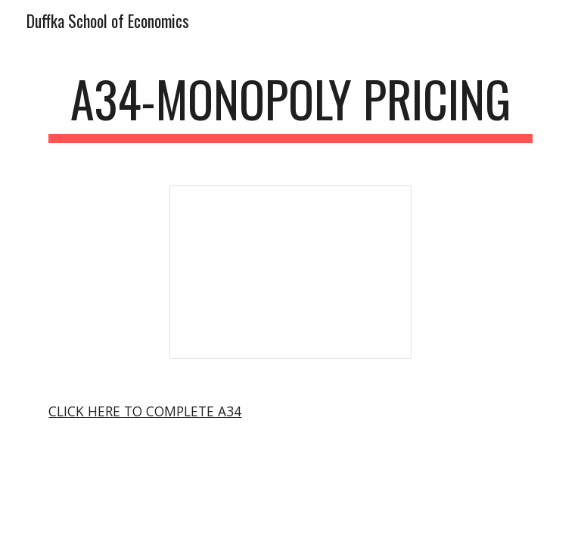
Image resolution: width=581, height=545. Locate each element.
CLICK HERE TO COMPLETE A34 (144, 411)
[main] (290, 106)
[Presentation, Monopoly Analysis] (290, 272)
